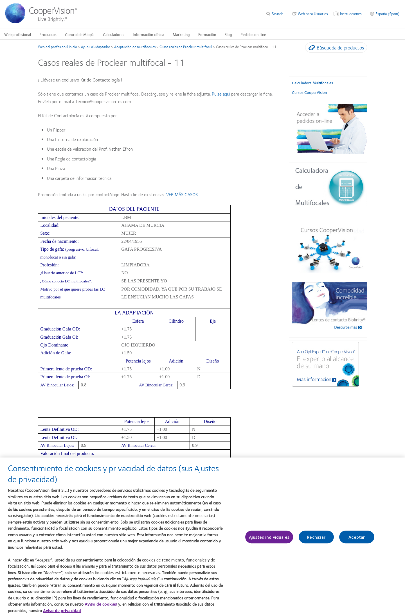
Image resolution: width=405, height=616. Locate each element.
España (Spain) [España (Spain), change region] (387, 13)
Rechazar (316, 541)
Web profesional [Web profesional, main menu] (17, 34)
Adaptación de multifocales (135, 46)
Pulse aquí (221, 93)
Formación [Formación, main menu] (207, 34)
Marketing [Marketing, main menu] (181, 34)
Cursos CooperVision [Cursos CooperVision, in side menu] (309, 92)
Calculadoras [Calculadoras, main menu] (113, 34)
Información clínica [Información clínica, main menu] (148, 34)
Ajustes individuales (269, 541)
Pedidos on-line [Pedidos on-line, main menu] (253, 34)
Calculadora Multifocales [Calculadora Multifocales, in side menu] (312, 83)
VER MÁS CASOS (182, 194)
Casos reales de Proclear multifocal (185, 46)
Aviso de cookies (101, 608)
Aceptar (356, 541)
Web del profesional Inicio (57, 46)
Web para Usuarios (313, 13)
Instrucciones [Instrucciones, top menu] (351, 13)
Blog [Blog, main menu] (228, 34)
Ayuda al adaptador (95, 46)
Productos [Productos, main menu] (48, 34)
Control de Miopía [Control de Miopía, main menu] (79, 34)
